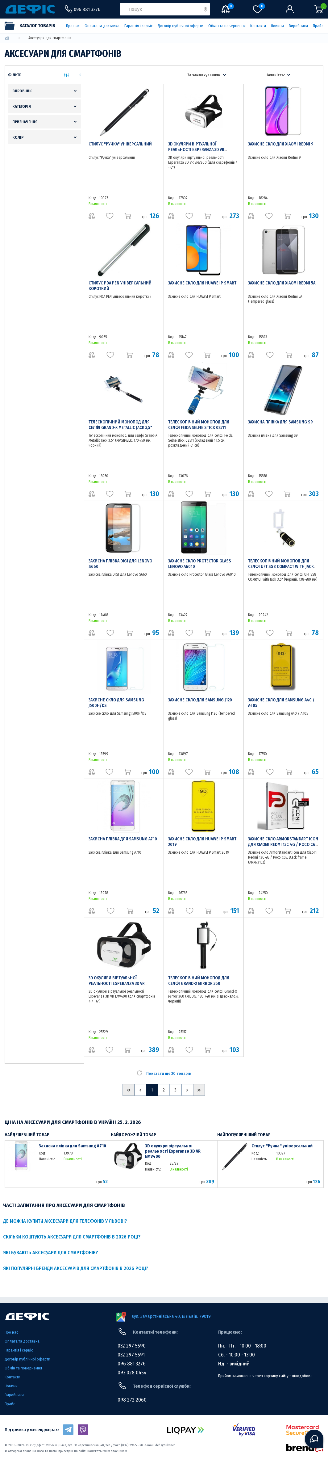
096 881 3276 (132, 1364)
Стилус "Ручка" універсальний (120, 144)
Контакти (258, 25)
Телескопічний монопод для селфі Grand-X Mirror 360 (198, 980)
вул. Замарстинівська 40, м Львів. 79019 (171, 1316)
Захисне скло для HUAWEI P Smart (202, 283)
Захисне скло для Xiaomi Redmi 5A (281, 283)
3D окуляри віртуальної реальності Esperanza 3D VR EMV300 (196, 149)
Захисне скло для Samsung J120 (200, 700)
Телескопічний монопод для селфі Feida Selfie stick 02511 (198, 424)
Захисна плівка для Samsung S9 (280, 422)
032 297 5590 (132, 1346)
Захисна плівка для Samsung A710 (123, 839)
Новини (277, 25)
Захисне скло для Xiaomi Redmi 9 (280, 144)
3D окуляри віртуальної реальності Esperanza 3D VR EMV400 (117, 983)
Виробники (298, 25)
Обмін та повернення (227, 25)
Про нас (73, 25)
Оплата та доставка (102, 25)
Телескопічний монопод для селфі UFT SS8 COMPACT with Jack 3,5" (281, 566)
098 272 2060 (132, 1400)
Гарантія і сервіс (138, 25)
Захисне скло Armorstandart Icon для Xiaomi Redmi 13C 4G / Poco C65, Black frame (283, 844)
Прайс (318, 25)
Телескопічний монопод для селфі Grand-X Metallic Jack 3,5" (120, 424)
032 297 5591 (131, 1355)
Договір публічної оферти (180, 25)
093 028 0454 (132, 1373)
